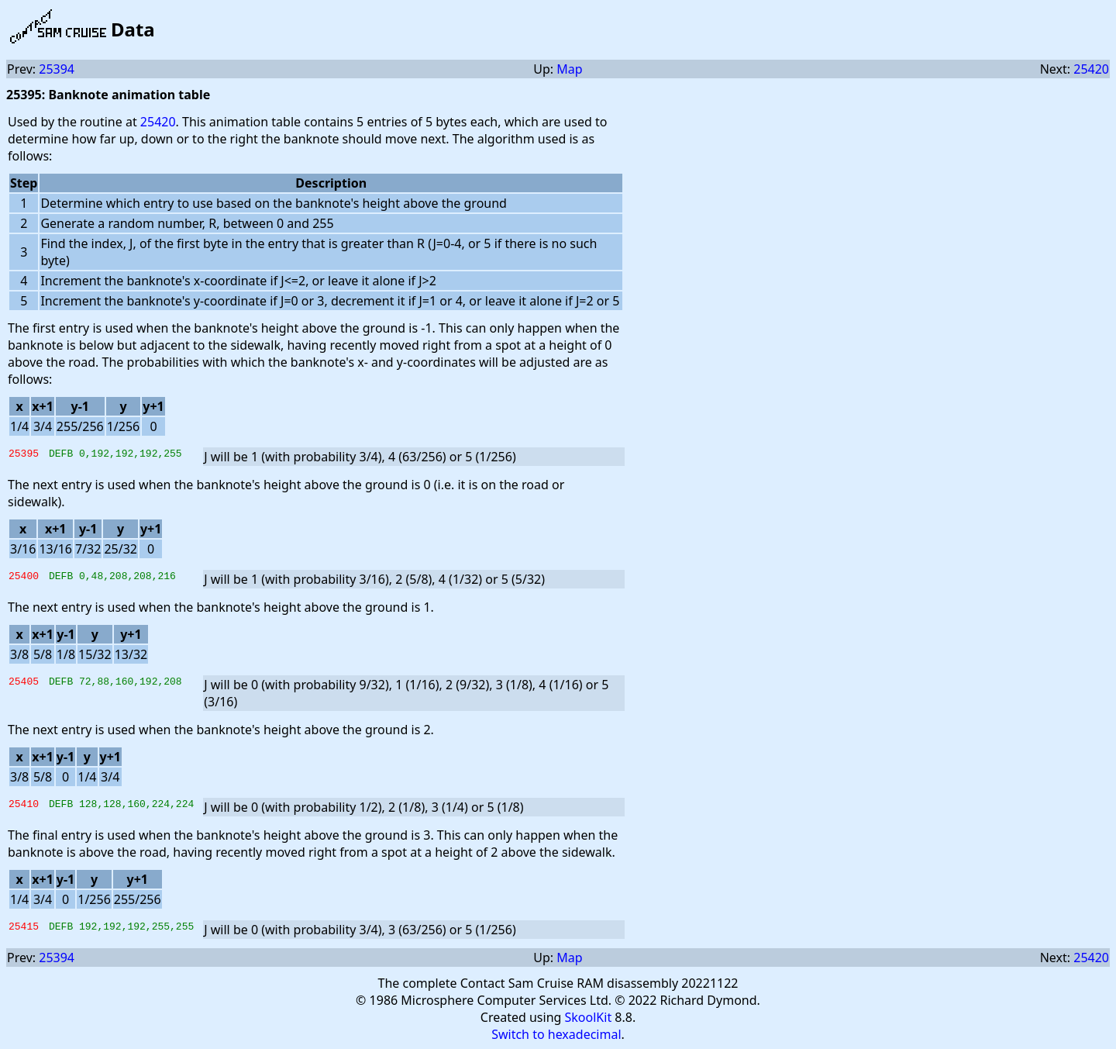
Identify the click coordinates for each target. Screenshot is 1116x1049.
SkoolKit (588, 1017)
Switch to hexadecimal (556, 1034)
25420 (1091, 69)
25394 (56, 69)
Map (569, 69)
